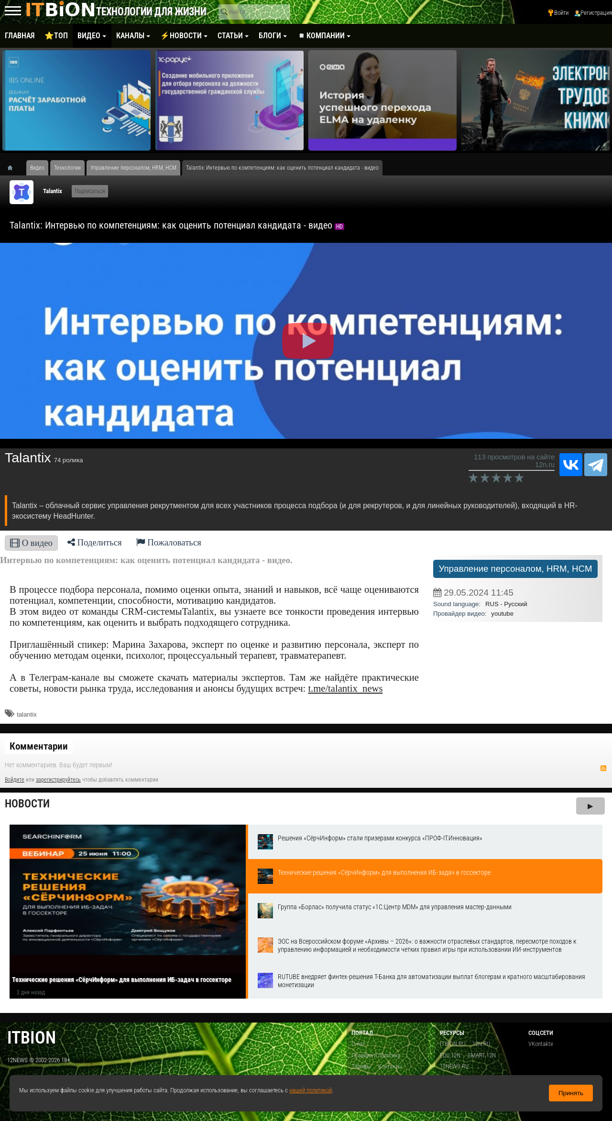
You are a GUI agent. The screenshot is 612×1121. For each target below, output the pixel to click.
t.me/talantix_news (345, 688)
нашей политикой (310, 1090)
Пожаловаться (168, 542)
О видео (31, 543)
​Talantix (52, 191)
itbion (31, 1037)
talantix (27, 714)
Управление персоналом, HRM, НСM (515, 569)
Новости (27, 803)
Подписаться (90, 191)
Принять (570, 1093)
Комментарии (39, 746)
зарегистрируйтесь (58, 779)
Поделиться (94, 542)
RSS (603, 768)
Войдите (14, 779)
